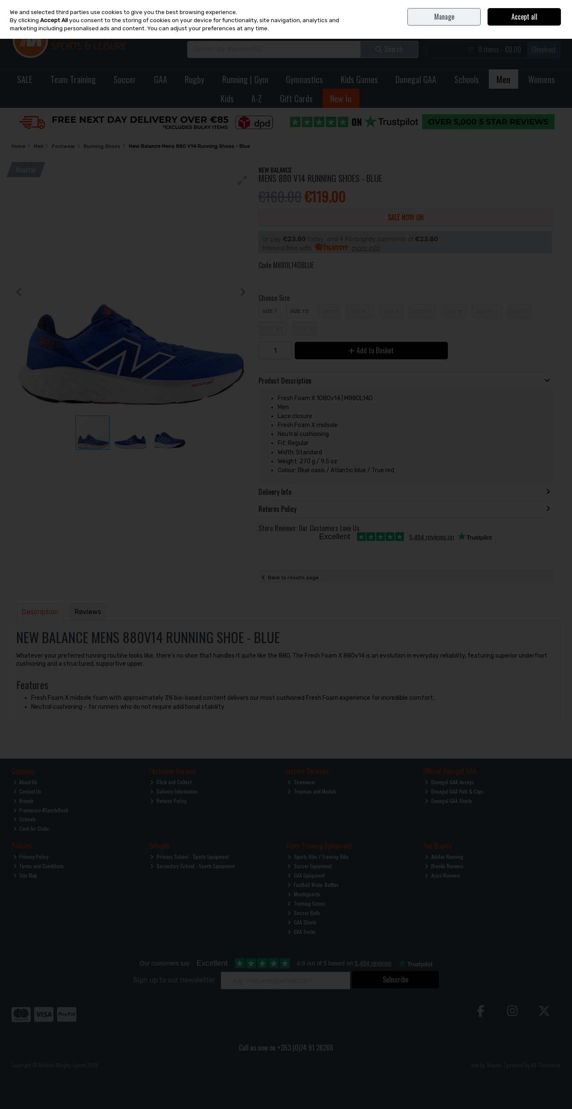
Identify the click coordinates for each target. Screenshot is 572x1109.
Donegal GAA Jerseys (449, 782)
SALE (24, 79)
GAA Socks (301, 931)
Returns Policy (168, 800)
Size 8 (329, 311)
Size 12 (305, 329)
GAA (160, 79)
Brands (23, 800)
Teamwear (301, 782)
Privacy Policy (31, 856)
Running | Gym (245, 79)
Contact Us (504, 6)
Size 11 (519, 311)
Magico (494, 1065)
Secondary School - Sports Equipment (192, 865)
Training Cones (306, 903)
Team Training (73, 79)
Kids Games (359, 79)
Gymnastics (304, 79)
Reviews (88, 612)
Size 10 (454, 311)
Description (40, 612)
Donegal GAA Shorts (448, 800)
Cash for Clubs (31, 828)
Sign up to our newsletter (174, 980)
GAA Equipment (306, 875)
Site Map (25, 875)
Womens (541, 79)
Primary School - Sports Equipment (189, 856)
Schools (466, 79)
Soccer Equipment (309, 865)
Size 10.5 (487, 311)
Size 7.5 (299, 311)
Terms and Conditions (38, 865)
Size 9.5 (422, 311)
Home (482, 6)
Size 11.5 (272, 329)
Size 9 (391, 311)
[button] (243, 180)
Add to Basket (371, 350)
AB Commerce (545, 1065)
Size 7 (269, 311)
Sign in (539, 25)
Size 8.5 (361, 311)
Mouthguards (303, 894)
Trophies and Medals (312, 791)
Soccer (124, 79)
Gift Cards (296, 98)
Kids (227, 98)
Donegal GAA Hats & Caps (454, 791)
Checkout (543, 49)
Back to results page (293, 577)
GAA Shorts (301, 922)
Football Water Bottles (313, 884)
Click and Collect (171, 782)
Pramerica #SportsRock (41, 810)
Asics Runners (442, 875)
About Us (25, 782)
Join (556, 25)
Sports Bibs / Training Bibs (318, 856)
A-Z (256, 98)
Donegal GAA (415, 79)
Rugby (194, 79)
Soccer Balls (303, 912)
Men (503, 79)
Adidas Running (444, 856)
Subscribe (395, 979)
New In (340, 98)
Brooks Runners (444, 865)
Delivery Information (174, 791)
